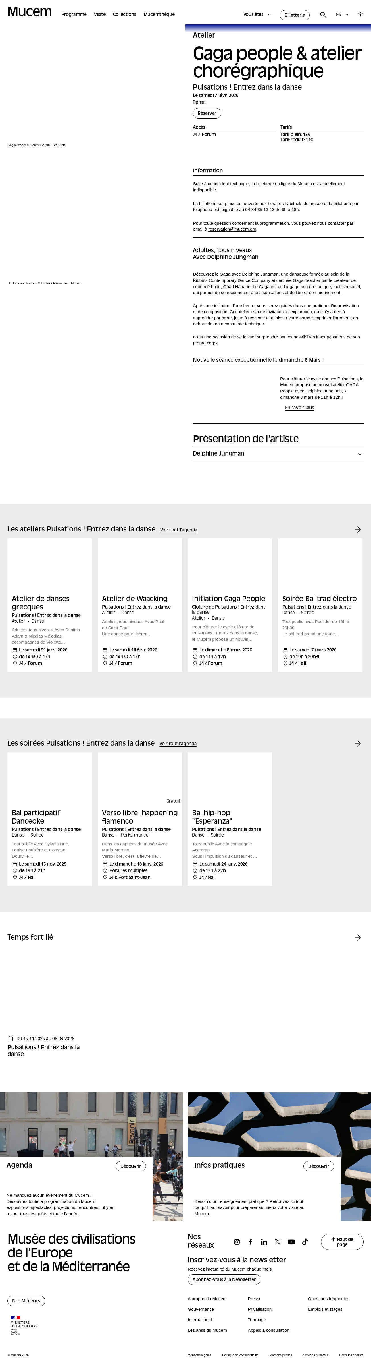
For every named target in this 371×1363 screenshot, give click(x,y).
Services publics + (315, 1346)
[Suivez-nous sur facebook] (253, 1233)
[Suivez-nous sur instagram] (239, 1233)
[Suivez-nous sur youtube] (294, 1233)
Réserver (207, 113)
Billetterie (295, 15)
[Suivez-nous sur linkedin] (267, 1233)
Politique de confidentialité (240, 1346)
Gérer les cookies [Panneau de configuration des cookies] (351, 1346)
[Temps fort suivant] (358, 930)
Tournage (257, 1311)
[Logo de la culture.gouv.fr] (24, 1318)
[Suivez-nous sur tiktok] (307, 1233)
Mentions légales (199, 1346)
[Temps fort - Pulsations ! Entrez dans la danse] (49, 998)
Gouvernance (201, 1301)
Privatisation (260, 1301)
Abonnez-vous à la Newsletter (224, 1272)
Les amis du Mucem (207, 1321)
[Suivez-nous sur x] (280, 1233)
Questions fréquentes (328, 1290)
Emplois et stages (325, 1301)
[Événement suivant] (358, 522)
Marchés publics (280, 1346)
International (200, 1311)
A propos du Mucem (207, 1290)
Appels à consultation (268, 1321)
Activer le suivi (198, 1356)
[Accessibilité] (361, 15)
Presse (255, 1290)
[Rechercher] (323, 15)
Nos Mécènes (26, 1293)
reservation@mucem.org (232, 229)
